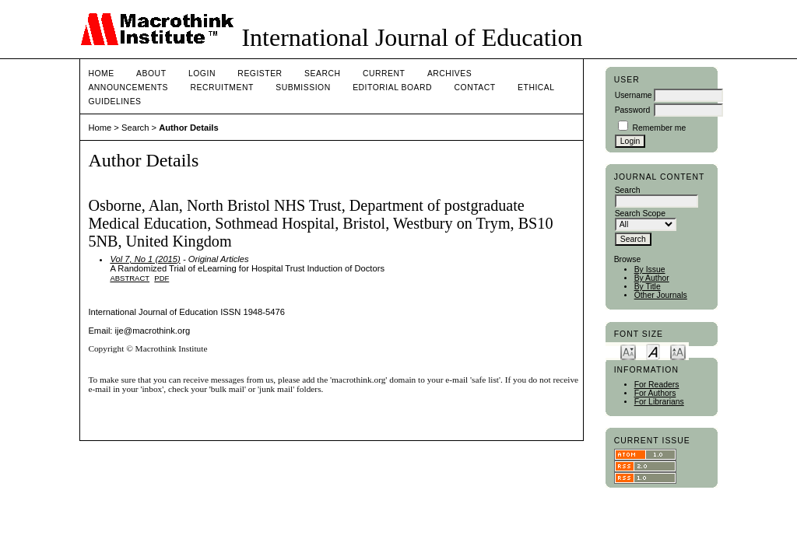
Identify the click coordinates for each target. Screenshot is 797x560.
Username (633, 95)
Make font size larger (678, 351)
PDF (161, 278)
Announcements (128, 87)
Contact (475, 87)
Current (384, 73)
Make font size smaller (628, 351)
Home (101, 73)
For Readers (656, 384)
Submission (303, 87)
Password (633, 110)
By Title (647, 286)
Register (259, 73)
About (151, 73)
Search (322, 73)
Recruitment (221, 87)
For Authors (655, 393)
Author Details (188, 127)
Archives (449, 73)
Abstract (129, 278)
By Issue (649, 269)
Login (202, 73)
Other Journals (660, 295)
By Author (651, 278)
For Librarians (659, 401)
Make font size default (653, 351)
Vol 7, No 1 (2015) (145, 259)
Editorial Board (392, 87)
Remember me (659, 128)
